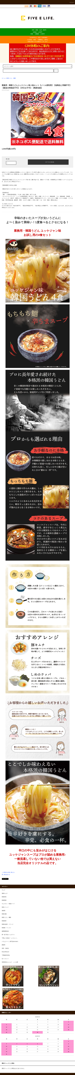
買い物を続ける (6, 874)
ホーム (3, 78)
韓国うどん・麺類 (11, 78)
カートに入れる (48, 162)
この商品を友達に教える (8, 872)
